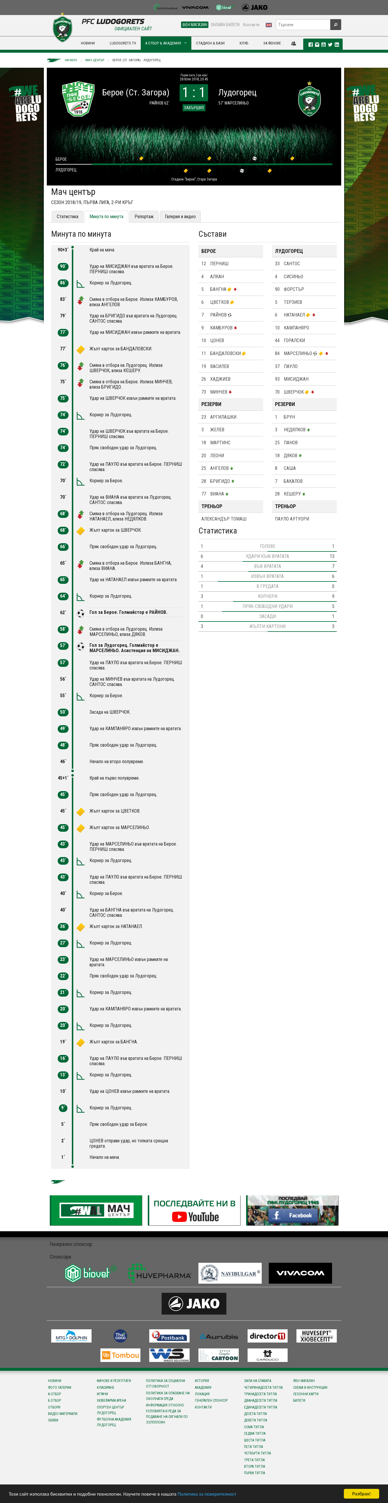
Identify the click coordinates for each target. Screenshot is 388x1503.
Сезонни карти (306, 1394)
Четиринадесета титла (263, 1388)
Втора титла (254, 1466)
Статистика (67, 216)
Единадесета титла (260, 1407)
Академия (203, 1388)
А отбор (54, 1394)
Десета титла (255, 1414)
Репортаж (144, 216)
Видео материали (62, 1414)
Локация (202, 1394)
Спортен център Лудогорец (110, 1410)
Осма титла (254, 1427)
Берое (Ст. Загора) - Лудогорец (136, 60)
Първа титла (254, 1473)
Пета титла (253, 1447)
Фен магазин (304, 1381)
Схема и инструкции (310, 1388)
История (202, 1381)
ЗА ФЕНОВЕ (272, 43)
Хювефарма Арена (111, 1400)
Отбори (54, 1407)
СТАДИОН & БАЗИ (210, 43)
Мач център (94, 60)
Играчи (102, 1394)
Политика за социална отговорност (165, 1383)
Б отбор (54, 1400)
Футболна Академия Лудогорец (114, 1422)
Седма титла (255, 1433)
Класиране (105, 1388)
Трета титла (254, 1460)
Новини (54, 1381)
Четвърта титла (257, 1453)
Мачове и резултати (114, 1381)
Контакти (251, 24)
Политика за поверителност (207, 1494)
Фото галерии (59, 1388)
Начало (71, 60)
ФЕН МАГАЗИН (194, 24)
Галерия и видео (180, 216)
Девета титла (255, 1420)
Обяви (53, 1420)
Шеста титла (254, 1440)
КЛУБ (244, 43)
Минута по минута (106, 216)
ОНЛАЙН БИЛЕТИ (225, 24)
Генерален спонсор (211, 1400)
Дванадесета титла (260, 1400)
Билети (299, 1400)
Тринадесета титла (260, 1394)
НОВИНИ (88, 43)
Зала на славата (257, 1381)
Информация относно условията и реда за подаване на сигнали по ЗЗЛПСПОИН (167, 1413)
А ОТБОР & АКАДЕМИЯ (163, 43)
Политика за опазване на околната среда (168, 1396)
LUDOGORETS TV (123, 43)
